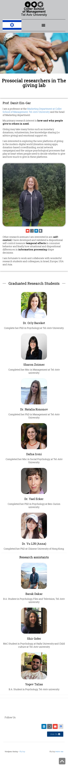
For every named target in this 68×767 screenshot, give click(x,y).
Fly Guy (22, 751)
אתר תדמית (59, 751)
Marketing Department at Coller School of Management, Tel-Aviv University (32, 110)
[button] (43, 25)
